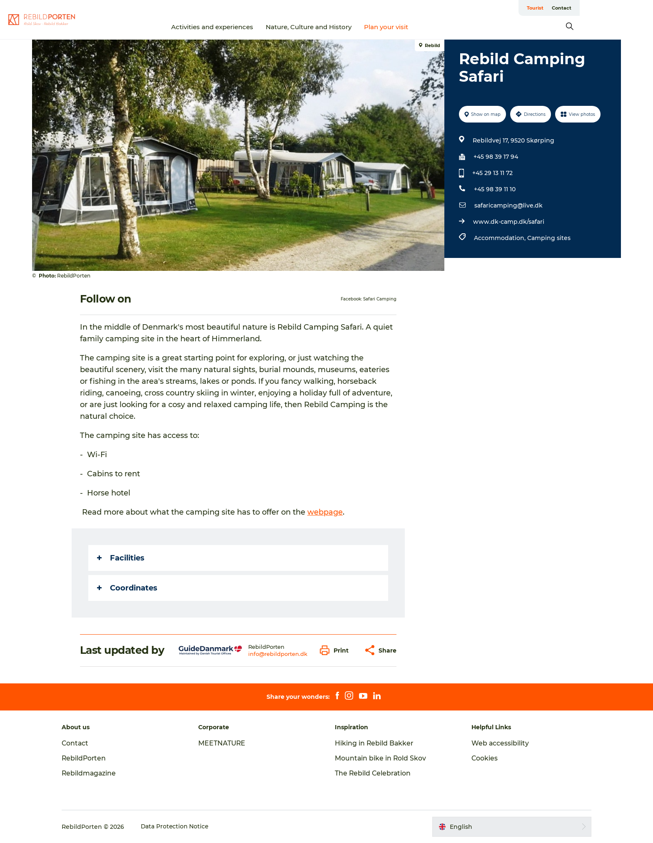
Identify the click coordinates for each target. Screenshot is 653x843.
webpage (325, 512)
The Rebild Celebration (373, 773)
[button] (336, 650)
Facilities (121, 558)
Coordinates (127, 588)
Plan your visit (423, 27)
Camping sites (548, 238)
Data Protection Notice (182, 826)
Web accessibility (497, 743)
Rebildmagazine (96, 773)
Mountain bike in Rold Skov (381, 758)
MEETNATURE (225, 743)
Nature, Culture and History (346, 27)
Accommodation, (500, 238)
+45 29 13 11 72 (492, 173)
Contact (610, 8)
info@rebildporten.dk (277, 653)
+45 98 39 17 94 (495, 156)
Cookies (481, 758)
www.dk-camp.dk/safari (508, 221)
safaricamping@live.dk (508, 205)
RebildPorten (91, 758)
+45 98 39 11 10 (494, 189)
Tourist (584, 8)
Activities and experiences (249, 27)
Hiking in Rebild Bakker (374, 743)
